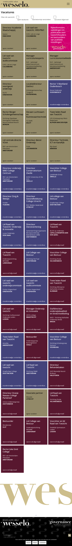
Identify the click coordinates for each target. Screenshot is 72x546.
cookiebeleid (43, 542)
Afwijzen (35, 542)
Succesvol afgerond (61, 20)
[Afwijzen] (70, 542)
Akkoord (28, 542)
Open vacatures (22, 20)
